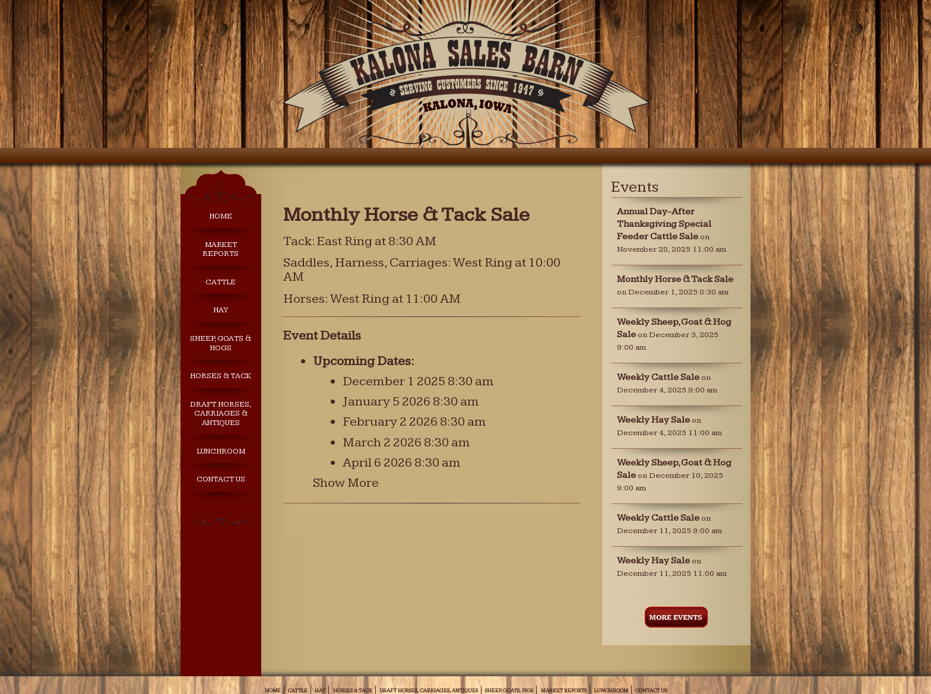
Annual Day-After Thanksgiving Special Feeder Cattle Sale (664, 224)
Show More (346, 483)
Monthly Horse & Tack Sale (675, 279)
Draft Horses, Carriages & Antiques (221, 413)
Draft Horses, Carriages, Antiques (428, 690)
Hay (220, 310)
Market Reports (220, 249)
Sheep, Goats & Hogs (220, 343)
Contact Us (221, 479)
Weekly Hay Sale (653, 420)
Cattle (220, 282)
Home (220, 216)
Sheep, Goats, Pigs (509, 690)
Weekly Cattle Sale (658, 377)
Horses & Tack (220, 376)
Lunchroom (221, 451)
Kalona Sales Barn (465, 78)
